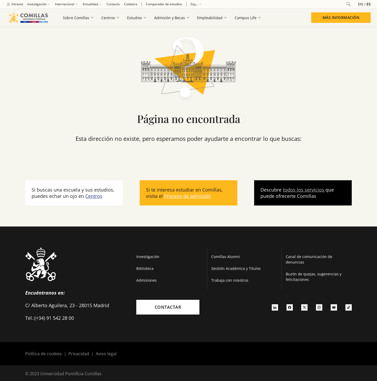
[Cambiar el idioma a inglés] (362, 4)
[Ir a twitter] (304, 307)
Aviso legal (106, 354)
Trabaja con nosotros (229, 280)
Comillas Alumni (225, 256)
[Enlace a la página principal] (28, 17)
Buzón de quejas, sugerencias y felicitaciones (313, 276)
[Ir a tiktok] (348, 307)
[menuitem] (14, 4)
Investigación (147, 256)
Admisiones (146, 280)
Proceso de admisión (187, 196)
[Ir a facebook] (289, 307)
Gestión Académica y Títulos (236, 268)
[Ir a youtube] (334, 307)
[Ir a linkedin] (275, 307)
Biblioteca (145, 268)
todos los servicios (304, 190)
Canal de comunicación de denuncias (309, 259)
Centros (93, 196)
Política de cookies (43, 354)
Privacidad (78, 354)
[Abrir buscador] (348, 4)
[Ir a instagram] (319, 307)
